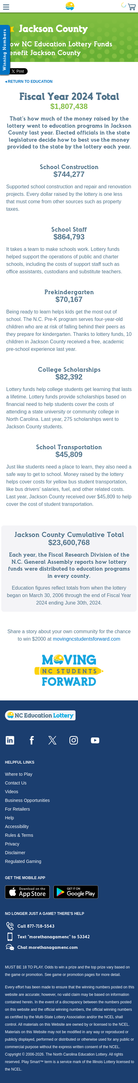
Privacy (12, 843)
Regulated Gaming (23, 861)
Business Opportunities (27, 800)
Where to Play (18, 774)
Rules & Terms (19, 835)
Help (9, 817)
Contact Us (15, 782)
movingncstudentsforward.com (86, 639)
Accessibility (17, 826)
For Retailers (17, 809)
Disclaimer (15, 852)
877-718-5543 (40, 926)
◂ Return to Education (29, 81)
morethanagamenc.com (53, 947)
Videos (11, 791)
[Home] (40, 718)
